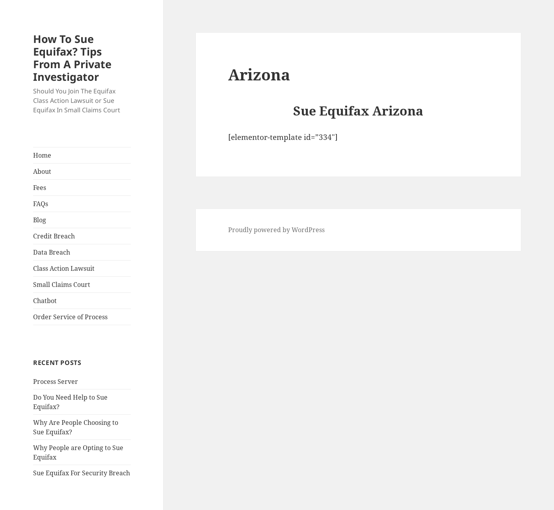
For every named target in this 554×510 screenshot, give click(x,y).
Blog (39, 220)
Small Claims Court (61, 284)
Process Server (55, 381)
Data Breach (51, 252)
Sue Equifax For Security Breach (81, 473)
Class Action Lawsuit (64, 268)
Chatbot (45, 300)
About (42, 171)
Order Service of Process (70, 317)
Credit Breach (54, 236)
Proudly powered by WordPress (276, 229)
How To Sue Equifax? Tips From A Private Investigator (72, 58)
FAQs (40, 203)
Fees (39, 187)
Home (42, 155)
